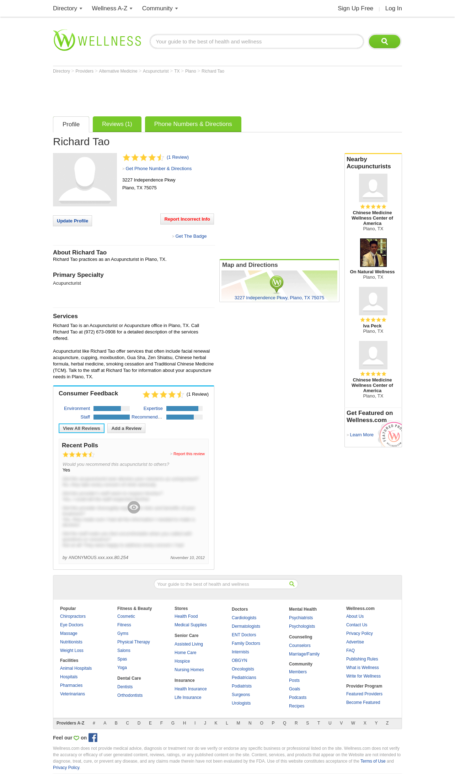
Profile (71, 124)
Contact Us (356, 624)
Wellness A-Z (110, 8)
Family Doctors (246, 643)
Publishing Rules (362, 659)
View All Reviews (81, 428)
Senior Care (186, 635)
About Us (355, 616)
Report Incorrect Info (187, 219)
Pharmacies (71, 685)
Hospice (182, 661)
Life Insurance (188, 697)
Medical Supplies (191, 624)
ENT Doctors (244, 634)
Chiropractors (73, 616)
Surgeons (241, 694)
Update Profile (72, 220)
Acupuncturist (156, 71)
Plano (191, 71)
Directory (65, 8)
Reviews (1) (117, 124)
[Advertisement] (182, 93)
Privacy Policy (359, 633)
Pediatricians (244, 677)
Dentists (125, 686)
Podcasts (297, 697)
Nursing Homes (189, 669)
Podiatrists (242, 686)
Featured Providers (364, 693)
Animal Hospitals (76, 668)
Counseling (300, 637)
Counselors (300, 645)
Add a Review (126, 428)
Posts (294, 680)
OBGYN (239, 660)
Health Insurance (191, 688)
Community (157, 8)
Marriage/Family (304, 654)
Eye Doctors (71, 624)
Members (298, 671)
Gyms (122, 633)
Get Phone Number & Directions (158, 168)
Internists (240, 651)
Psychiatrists (301, 617)
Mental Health (303, 609)
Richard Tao (213, 71)
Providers (85, 71)
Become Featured (363, 702)
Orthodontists (130, 695)
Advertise (355, 641)
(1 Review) (178, 157)
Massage (68, 633)
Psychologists (302, 626)
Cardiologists (244, 617)
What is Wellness (362, 667)
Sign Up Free (355, 8)
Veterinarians (72, 693)
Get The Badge (191, 236)
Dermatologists (246, 626)
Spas (122, 659)
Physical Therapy (133, 641)
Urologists (241, 703)
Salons (123, 650)
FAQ (350, 650)
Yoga (122, 667)
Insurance (185, 680)
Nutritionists (71, 641)
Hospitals (68, 676)
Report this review (189, 454)
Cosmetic (126, 616)
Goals (294, 688)
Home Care (185, 652)
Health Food (186, 616)
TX (177, 71)
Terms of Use (373, 761)
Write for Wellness (363, 676)
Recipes (296, 706)
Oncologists (243, 669)
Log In (393, 8)
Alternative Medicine (119, 71)
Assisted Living (189, 644)
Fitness (124, 624)
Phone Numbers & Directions (193, 124)
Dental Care (129, 678)
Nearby (373, 163)
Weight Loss (72, 650)
